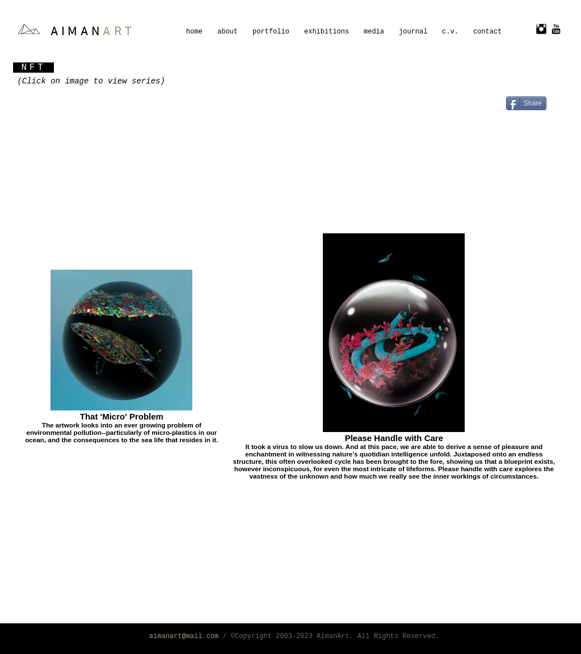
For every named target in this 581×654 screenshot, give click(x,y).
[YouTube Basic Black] (556, 29)
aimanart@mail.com (183, 636)
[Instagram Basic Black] (541, 29)
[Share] (526, 103)
